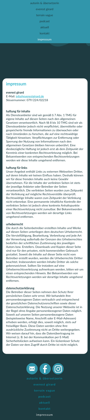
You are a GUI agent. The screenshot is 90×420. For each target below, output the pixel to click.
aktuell (44, 27)
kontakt (45, 33)
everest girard (44, 9)
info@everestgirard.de (30, 96)
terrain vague (44, 15)
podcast (44, 21)
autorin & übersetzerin (44, 3)
